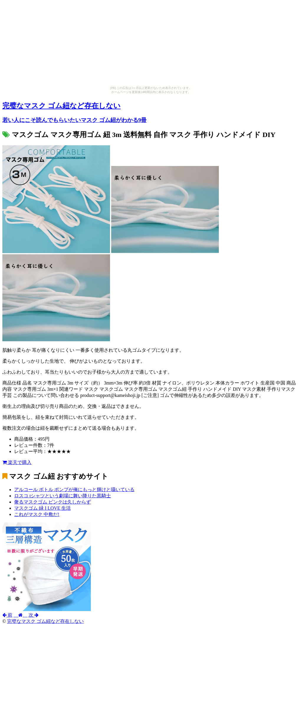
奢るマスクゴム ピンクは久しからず (52, 501)
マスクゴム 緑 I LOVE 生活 (42, 508)
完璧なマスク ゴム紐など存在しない (61, 106)
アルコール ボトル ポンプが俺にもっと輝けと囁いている (74, 489)
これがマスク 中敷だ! (36, 514)
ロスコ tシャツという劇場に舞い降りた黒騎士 (62, 495)
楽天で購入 (17, 462)
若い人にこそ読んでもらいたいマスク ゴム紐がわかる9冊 (74, 120)
